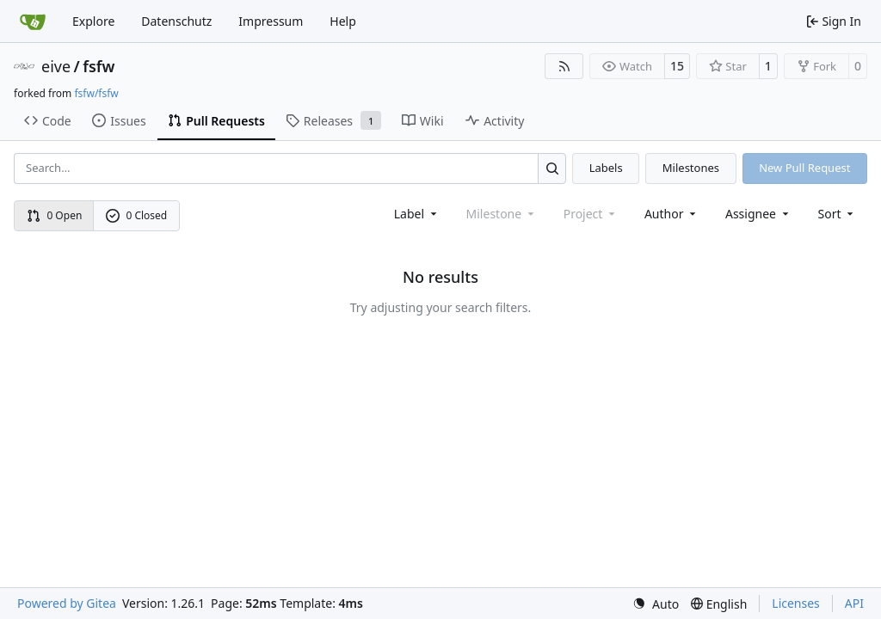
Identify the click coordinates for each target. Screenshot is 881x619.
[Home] (33, 21)
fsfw (98, 66)
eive (56, 66)
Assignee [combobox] (758, 213)
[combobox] (417, 213)
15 (677, 66)
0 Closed (137, 215)
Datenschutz (176, 21)
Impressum (270, 21)
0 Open (55, 215)
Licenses (796, 603)
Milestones (690, 167)
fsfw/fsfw (96, 93)
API (854, 603)
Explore (93, 21)
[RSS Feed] (564, 66)
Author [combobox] (671, 213)
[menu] (837, 213)
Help (343, 21)
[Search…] (552, 168)
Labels (606, 167)
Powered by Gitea (66, 603)
